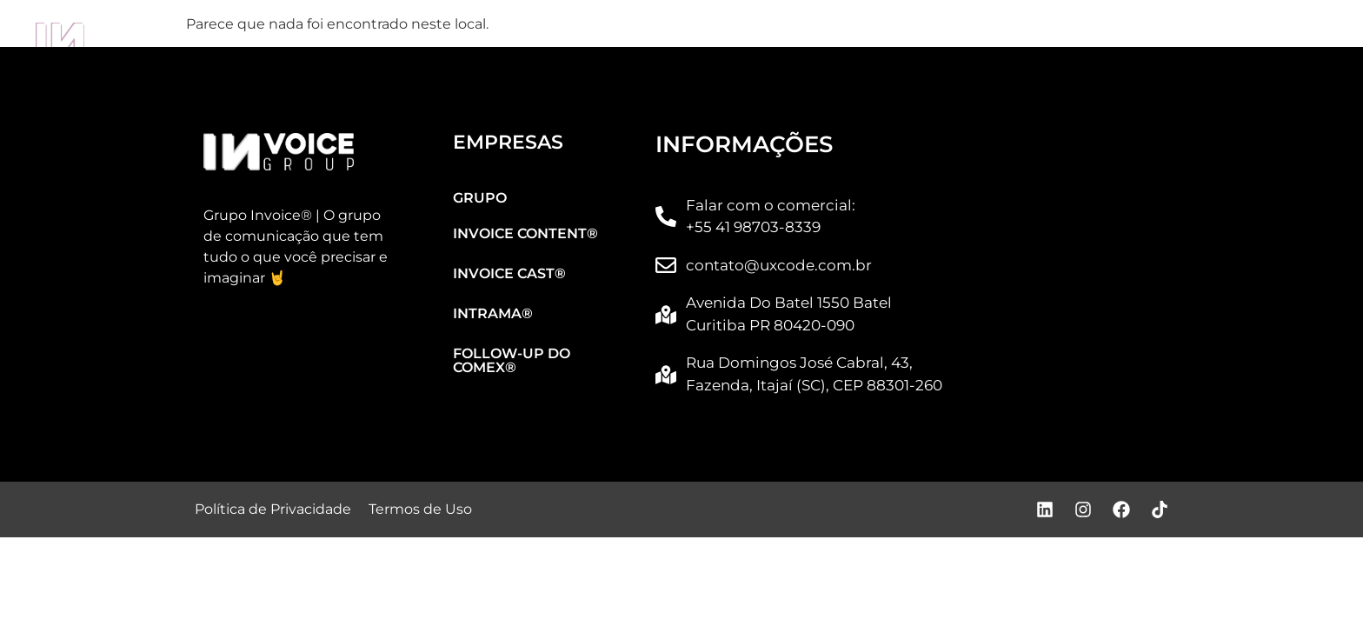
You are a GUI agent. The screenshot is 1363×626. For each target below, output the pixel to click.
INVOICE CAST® (693, 40)
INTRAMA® (917, 40)
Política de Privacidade (273, 509)
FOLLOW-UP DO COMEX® (1174, 40)
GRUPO (212, 40)
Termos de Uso (420, 509)
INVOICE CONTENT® (440, 40)
